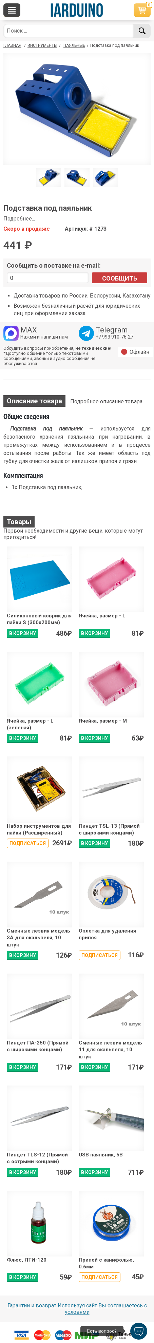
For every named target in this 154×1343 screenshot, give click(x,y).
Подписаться (27, 843)
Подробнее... (19, 218)
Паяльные (74, 45)
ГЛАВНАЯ (12, 45)
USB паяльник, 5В (101, 1155)
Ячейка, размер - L (102, 616)
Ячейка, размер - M (103, 721)
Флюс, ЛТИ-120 (26, 1260)
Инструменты (42, 45)
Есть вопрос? (102, 1331)
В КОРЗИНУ (22, 633)
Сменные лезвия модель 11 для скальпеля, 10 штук (110, 1050)
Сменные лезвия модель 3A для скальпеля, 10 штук (38, 938)
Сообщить (119, 278)
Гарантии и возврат (31, 1305)
